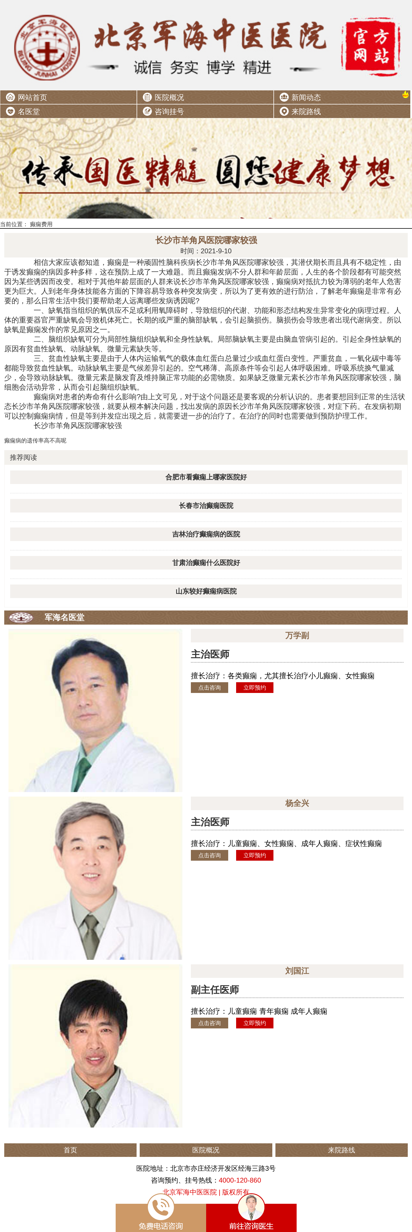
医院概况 (169, 97)
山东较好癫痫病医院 (206, 591)
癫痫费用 (41, 224)
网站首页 (32, 97)
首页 (70, 1150)
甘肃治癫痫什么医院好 (206, 562)
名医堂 (29, 111)
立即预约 (254, 687)
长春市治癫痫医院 (206, 505)
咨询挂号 (169, 111)
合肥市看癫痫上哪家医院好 (206, 477)
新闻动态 (306, 97)
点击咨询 (209, 687)
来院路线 (306, 111)
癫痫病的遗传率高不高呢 (35, 440)
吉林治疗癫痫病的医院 (206, 534)
